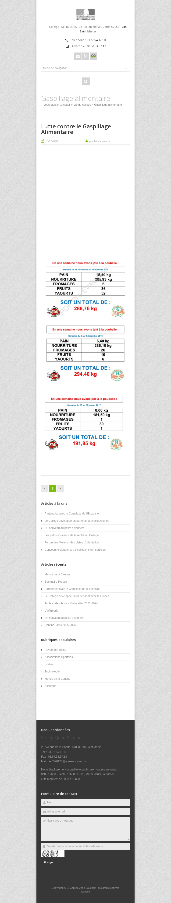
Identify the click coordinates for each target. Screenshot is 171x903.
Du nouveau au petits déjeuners (64, 528)
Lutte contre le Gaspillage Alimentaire (76, 129)
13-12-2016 (51, 141)
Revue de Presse (55, 649)
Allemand (50, 686)
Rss (85, 56)
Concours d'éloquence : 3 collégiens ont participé (75, 549)
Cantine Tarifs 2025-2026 (60, 625)
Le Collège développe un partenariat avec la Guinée (77, 520)
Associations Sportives (59, 657)
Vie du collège (82, 104)
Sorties (49, 664)
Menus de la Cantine (57, 574)
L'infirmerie (51, 610)
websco (85, 891)
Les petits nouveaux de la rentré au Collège (72, 535)
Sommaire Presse (56, 581)
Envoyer (48, 862)
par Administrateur (99, 141)
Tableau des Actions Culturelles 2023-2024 (71, 603)
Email (78, 56)
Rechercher (86, 81)
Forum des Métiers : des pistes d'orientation (72, 542)
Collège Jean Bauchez (83, 887)
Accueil (66, 104)
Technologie (52, 671)
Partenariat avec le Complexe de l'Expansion (72, 513)
